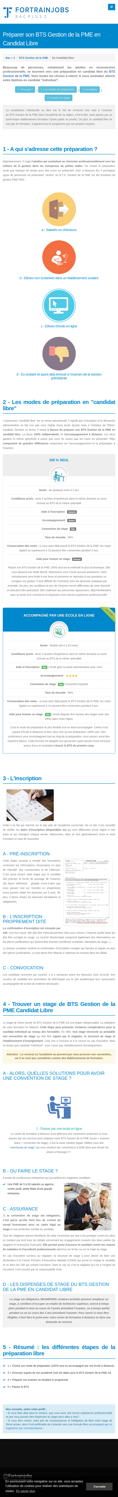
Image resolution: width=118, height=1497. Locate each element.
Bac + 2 (10, 57)
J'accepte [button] (99, 1486)
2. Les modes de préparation (57, 89)
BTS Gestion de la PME (33, 57)
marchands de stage (22, 1147)
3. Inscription (89, 89)
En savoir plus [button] (25, 1491)
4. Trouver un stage (58, 97)
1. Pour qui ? (25, 89)
